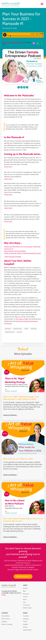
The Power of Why (21, 319)
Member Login (27, 608)
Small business (10, 332)
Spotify (25, 627)
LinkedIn (25, 624)
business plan (18, 328)
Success (19, 332)
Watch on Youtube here (12, 42)
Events (25, 599)
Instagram (26, 619)
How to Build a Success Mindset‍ (15, 251)
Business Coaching (7, 624)
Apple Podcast (27, 630)
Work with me (6, 619)
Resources (26, 594)
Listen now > (8, 167)
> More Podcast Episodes (12, 257)
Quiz (24, 602)
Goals (26, 328)
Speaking (4, 621)
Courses (25, 596)
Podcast (25, 588)
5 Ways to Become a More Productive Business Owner (22, 253)
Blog (24, 591)
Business (8, 328)
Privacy (4, 595)
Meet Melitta (5, 616)
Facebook (26, 616)
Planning (33, 328)
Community (26, 605)
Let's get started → (23, 576)
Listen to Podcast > (10, 415)
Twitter (25, 621)
